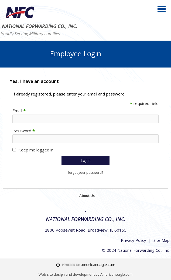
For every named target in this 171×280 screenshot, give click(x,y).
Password (23, 130)
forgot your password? (85, 172)
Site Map (161, 240)
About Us (87, 195)
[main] (85, 132)
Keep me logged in (35, 150)
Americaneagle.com (116, 274)
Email (19, 110)
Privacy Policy (133, 240)
